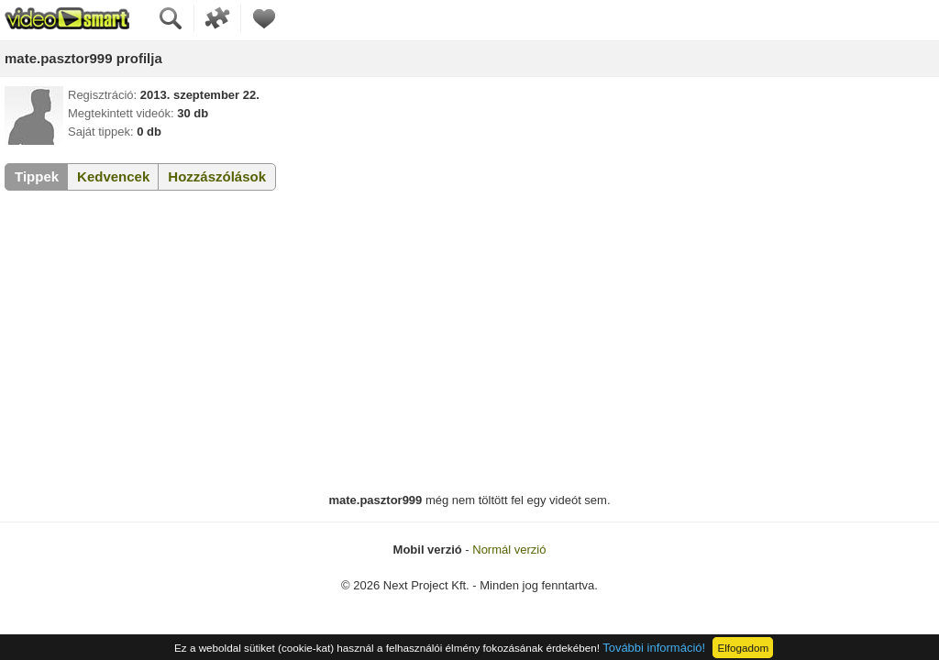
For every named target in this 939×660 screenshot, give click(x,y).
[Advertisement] (469, 342)
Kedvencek (113, 176)
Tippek (37, 176)
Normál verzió (509, 549)
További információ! (653, 647)
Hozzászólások (217, 176)
